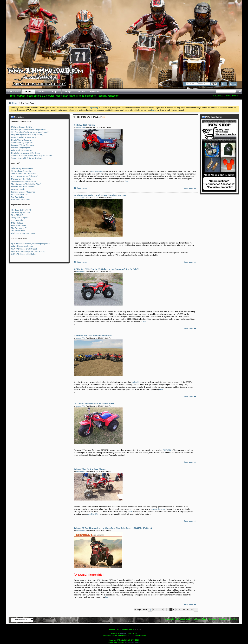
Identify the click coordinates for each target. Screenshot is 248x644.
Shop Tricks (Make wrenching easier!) (27, 134)
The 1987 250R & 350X (21, 210)
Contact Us (169, 619)
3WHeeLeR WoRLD (184, 619)
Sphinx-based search (132, 642)
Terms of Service (226, 619)
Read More (190, 188)
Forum (42, 91)
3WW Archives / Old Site (21, 127)
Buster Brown (97, 171)
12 (188, 609)
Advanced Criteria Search (226, 95)
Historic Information (86, 95)
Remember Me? (192, 88)
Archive (197, 619)
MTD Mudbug (17, 223)
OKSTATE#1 (167, 450)
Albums (81, 91)
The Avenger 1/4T (18, 228)
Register (233, 84)
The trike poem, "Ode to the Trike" (26, 184)
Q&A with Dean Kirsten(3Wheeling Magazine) (30, 243)
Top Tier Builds (17, 197)
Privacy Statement (209, 619)
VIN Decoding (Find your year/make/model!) (30, 132)
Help (223, 84)
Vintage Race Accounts (21, 171)
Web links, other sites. (20, 199)
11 (184, 609)
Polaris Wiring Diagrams (21, 150)
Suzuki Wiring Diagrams (21, 147)
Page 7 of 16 (142, 609)
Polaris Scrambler (18, 225)
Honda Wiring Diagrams (21, 140)
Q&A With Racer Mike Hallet (23, 254)
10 (180, 609)
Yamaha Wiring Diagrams (22, 142)
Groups (68, 91)
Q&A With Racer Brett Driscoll (24, 249)
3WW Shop (95, 91)
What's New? (14, 91)
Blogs (55, 91)
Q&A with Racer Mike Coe (22, 246)
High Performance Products (23, 233)
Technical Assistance (108, 95)
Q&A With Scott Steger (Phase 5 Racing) (28, 251)
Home (28, 91)
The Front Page (18, 95)
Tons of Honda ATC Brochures (23, 173)
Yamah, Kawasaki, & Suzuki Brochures (27, 158)
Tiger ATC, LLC (17, 215)
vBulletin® (123, 633)
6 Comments (82, 188)
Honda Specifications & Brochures (25, 153)
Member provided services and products (28, 129)
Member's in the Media (21, 179)
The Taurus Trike (18, 230)
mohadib (135, 382)
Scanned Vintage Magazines (23, 192)
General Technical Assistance (23, 137)
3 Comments (82, 262)
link (144, 321)
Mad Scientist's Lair (19, 194)
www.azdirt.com (158, 509)
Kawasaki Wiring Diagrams (22, 145)
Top (235, 619)
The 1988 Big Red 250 (20, 212)
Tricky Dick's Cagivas (19, 217)
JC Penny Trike (17, 220)
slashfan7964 (93, 514)
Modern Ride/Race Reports (22, 186)
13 (192, 609)
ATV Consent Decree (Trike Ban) (24, 176)
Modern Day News (65, 95)
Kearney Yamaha (18, 189)
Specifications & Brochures (40, 95)
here (127, 181)
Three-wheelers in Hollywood (23, 181)
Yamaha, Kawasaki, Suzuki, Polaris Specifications (31, 155)
